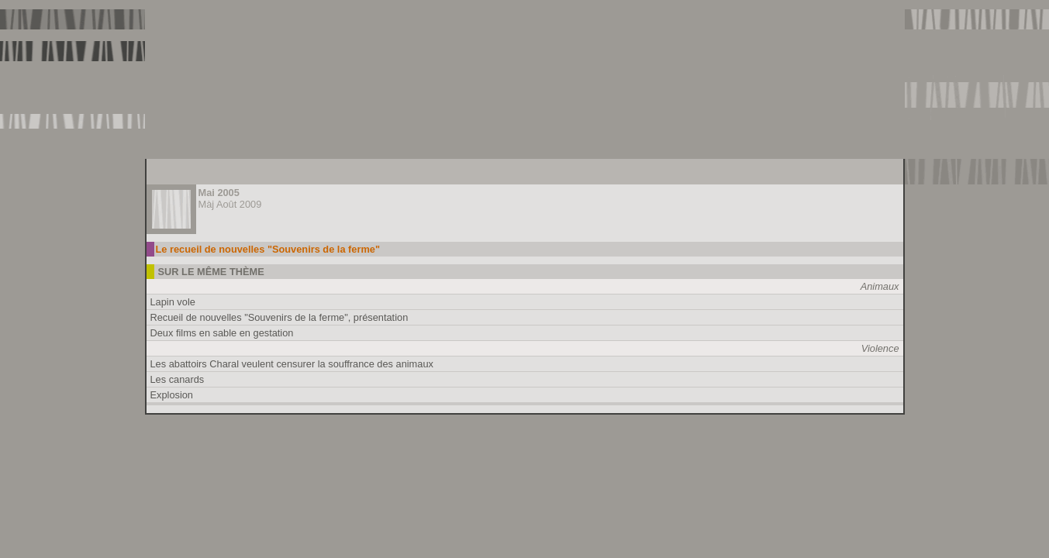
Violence (880, 348)
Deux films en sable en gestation (222, 333)
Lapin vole (172, 302)
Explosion (172, 395)
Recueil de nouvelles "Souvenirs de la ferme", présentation (279, 317)
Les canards (177, 379)
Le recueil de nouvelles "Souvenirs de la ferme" (268, 249)
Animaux (880, 286)
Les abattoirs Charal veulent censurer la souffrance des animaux (291, 364)
